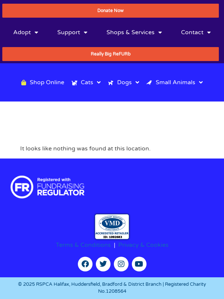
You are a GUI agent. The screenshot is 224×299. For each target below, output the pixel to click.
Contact (196, 32)
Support (72, 32)
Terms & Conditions (83, 245)
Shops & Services (134, 32)
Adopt (25, 32)
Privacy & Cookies (143, 245)
